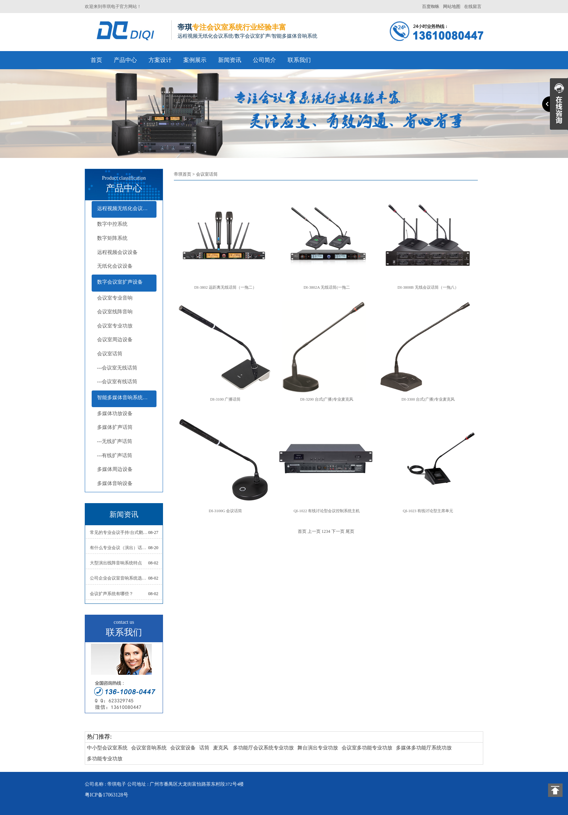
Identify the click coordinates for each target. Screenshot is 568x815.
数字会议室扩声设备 (120, 282)
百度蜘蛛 (430, 6)
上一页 (314, 531)
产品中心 (125, 60)
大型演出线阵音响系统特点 (116, 562)
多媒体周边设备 (115, 469)
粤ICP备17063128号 (106, 795)
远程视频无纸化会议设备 (125, 208)
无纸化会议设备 (115, 266)
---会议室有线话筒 (117, 381)
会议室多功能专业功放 (367, 748)
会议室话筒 (109, 353)
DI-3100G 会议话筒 (225, 511)
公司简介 (264, 60)
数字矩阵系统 (112, 238)
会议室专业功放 (115, 326)
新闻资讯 (229, 60)
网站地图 (451, 6)
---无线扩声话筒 (115, 441)
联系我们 (299, 60)
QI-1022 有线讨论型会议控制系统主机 (326, 511)
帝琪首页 (182, 174)
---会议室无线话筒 (117, 368)
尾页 (350, 531)
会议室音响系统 (149, 748)
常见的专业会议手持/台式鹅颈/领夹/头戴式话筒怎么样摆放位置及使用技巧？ (119, 532)
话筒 (204, 748)
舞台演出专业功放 (317, 748)
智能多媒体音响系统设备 (125, 397)
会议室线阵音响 (115, 311)
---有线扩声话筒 (115, 455)
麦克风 (220, 748)
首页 (96, 60)
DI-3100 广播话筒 (225, 399)
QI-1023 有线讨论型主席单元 (428, 511)
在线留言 (472, 6)
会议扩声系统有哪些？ (111, 593)
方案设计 (160, 60)
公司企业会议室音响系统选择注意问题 (119, 578)
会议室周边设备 (115, 339)
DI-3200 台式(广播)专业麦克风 (326, 399)
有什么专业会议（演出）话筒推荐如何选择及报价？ (119, 547)
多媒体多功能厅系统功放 (424, 748)
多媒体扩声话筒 (115, 427)
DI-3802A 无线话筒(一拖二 (327, 287)
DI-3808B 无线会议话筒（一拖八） (427, 287)
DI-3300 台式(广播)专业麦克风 (427, 399)
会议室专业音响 (115, 298)
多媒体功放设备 (115, 413)
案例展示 (194, 60)
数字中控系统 (112, 224)
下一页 (337, 531)
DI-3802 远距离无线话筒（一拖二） (225, 287)
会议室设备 (183, 748)
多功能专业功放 (104, 758)
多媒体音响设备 (115, 483)
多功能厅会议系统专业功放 (263, 748)
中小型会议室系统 (107, 748)
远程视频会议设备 (117, 252)
